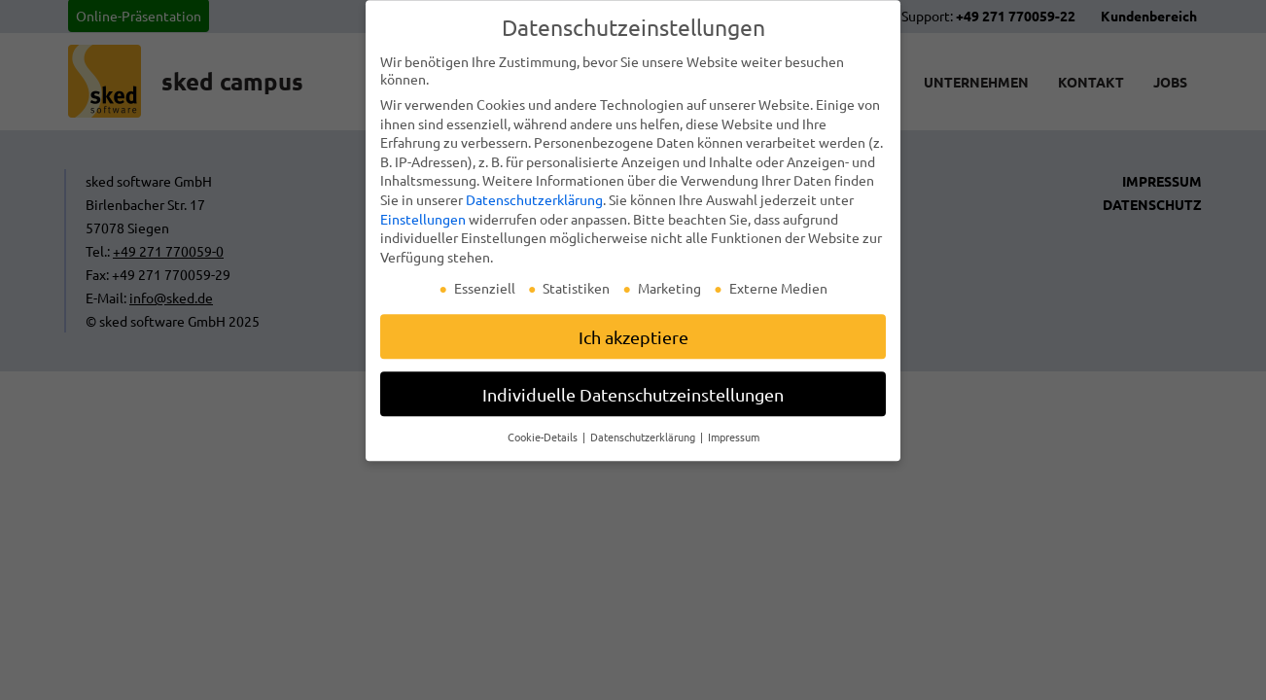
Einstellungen (423, 226)
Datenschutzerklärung (534, 207)
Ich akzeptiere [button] (633, 343)
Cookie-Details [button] (544, 444)
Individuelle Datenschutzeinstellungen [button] (633, 401)
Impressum (733, 444)
